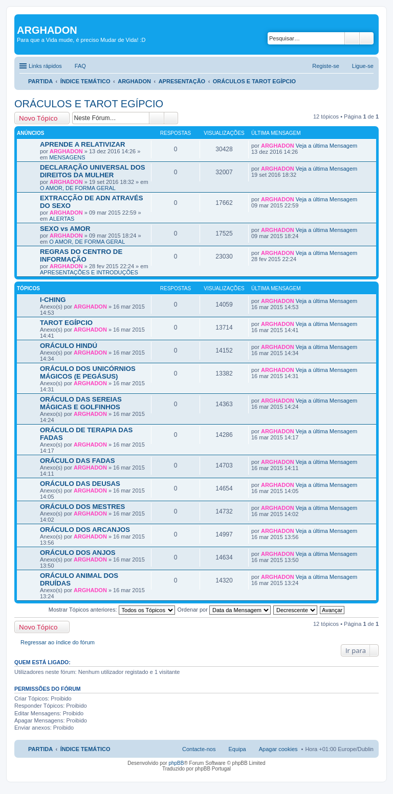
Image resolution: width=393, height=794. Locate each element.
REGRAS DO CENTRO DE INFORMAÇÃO (81, 255)
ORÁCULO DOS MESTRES (82, 506)
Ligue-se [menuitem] (363, 66)
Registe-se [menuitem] (325, 66)
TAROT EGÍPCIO (66, 322)
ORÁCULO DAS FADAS (77, 460)
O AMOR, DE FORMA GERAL (78, 188)
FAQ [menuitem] (80, 66)
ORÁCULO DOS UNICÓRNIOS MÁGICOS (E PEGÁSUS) (88, 372)
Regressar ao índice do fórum (57, 642)
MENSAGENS (67, 157)
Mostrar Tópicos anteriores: (112, 609)
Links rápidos (45, 66)
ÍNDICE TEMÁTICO (85, 81)
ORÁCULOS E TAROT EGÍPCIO (254, 81)
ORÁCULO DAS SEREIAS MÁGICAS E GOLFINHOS (81, 403)
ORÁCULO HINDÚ (68, 345)
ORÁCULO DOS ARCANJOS (85, 529)
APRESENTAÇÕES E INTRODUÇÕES (89, 272)
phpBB (176, 763)
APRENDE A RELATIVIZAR (82, 144)
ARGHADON (134, 81)
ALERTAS (61, 219)
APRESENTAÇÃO (182, 81)
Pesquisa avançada (367, 38)
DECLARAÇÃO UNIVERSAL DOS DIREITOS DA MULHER (92, 171)
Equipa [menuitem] (237, 749)
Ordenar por (224, 609)
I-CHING (53, 299)
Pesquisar (352, 38)
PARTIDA (40, 81)
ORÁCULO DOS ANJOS (78, 552)
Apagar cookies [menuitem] (278, 749)
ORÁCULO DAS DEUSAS (80, 483)
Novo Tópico (38, 118)
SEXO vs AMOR (65, 228)
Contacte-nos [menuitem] (198, 749)
